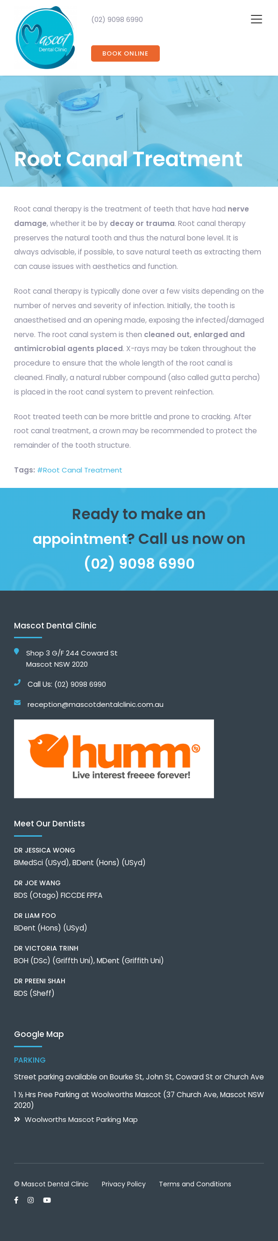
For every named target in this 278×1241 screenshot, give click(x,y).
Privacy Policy (124, 1183)
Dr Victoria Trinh (46, 947)
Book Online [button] (125, 53)
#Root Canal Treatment (80, 470)
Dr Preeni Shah (39, 980)
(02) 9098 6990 (117, 19)
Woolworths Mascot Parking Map (81, 1119)
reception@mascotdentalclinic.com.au (96, 704)
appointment (80, 539)
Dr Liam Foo (35, 915)
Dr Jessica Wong (44, 849)
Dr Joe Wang (37, 882)
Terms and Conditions (195, 1183)
